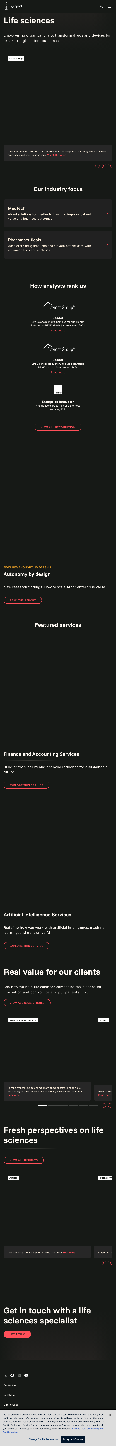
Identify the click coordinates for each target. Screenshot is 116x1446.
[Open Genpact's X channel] (5, 1375)
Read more (58, 330)
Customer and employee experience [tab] (83, 1105)
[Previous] (104, 166)
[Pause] (97, 166)
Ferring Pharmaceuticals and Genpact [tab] (42, 1105)
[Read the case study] (58, 106)
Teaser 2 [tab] (83, 1263)
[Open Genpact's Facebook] (12, 1376)
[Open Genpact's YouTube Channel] (26, 1375)
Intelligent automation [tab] (93, 1105)
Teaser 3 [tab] (93, 1263)
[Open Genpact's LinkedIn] (19, 1375)
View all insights (24, 1160)
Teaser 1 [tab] (73, 1263)
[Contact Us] (17, 1334)
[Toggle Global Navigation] (109, 6)
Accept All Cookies (73, 1439)
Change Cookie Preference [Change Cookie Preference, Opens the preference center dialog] (43, 1439)
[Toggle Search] (101, 6)
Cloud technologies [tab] (53, 1105)
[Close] (110, 1415)
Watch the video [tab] (17, 166)
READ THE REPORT (23, 600)
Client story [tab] (63, 1105)
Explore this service (26, 785)
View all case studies (27, 1002)
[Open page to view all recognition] (58, 427)
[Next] (110, 166)
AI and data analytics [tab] (73, 1105)
